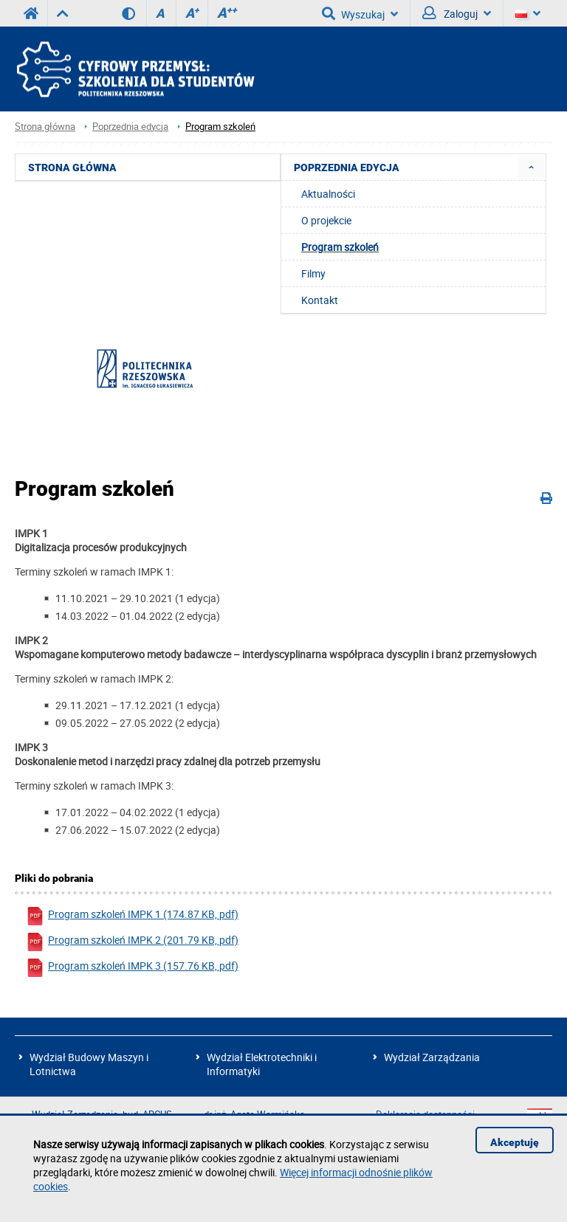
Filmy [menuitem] (313, 273)
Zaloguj (456, 13)
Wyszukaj (360, 13)
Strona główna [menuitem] (72, 167)
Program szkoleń (220, 126)
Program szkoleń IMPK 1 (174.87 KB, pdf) (132, 916)
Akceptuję (514, 1142)
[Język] (528, 13)
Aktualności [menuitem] (328, 194)
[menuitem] (531, 167)
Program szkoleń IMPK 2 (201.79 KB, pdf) (132, 942)
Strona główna (45, 126)
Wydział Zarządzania (432, 1057)
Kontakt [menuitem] (319, 300)
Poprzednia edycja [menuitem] (346, 167)
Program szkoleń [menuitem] (340, 247)
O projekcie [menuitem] (326, 220)
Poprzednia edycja (130, 126)
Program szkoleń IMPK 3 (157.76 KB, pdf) (132, 968)
